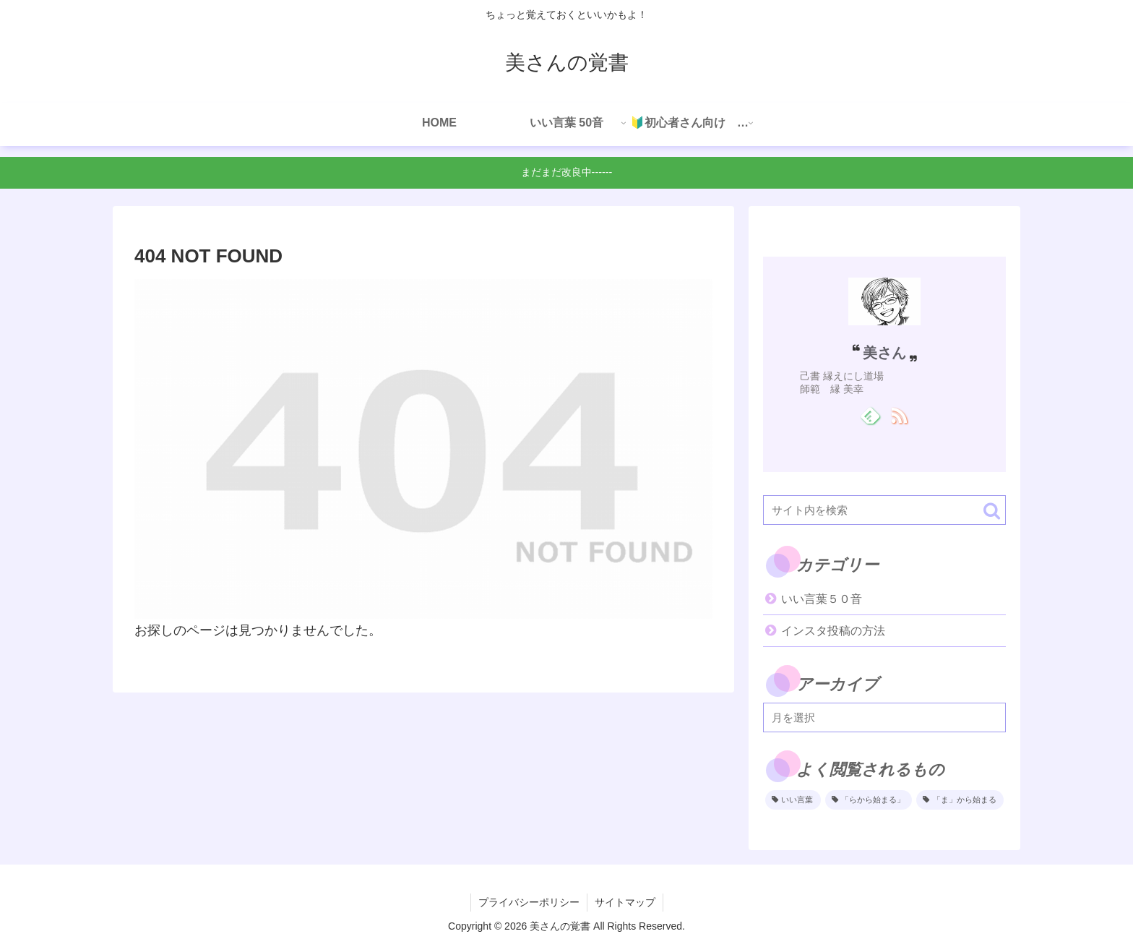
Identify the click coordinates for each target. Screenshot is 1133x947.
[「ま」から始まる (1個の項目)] (960, 800)
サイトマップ (625, 902)
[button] (992, 510)
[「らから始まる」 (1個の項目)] (869, 800)
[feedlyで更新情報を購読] (870, 415)
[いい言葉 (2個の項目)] (793, 800)
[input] (884, 510)
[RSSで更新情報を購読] (898, 415)
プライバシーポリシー (529, 902)
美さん (884, 353)
